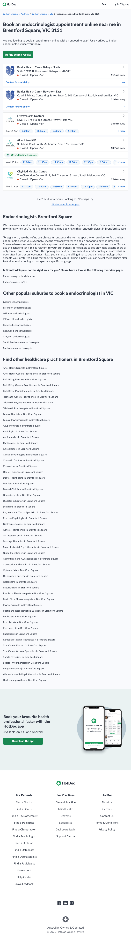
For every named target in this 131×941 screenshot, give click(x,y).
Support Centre (65, 836)
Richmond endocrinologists (17, 331)
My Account (24, 870)
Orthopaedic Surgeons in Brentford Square (25, 576)
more (121, 131)
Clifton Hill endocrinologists (17, 319)
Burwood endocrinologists (17, 325)
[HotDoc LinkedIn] (65, 903)
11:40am (42, 187)
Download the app (23, 741)
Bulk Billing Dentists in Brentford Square (24, 379)
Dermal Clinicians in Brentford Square (23, 489)
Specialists (65, 822)
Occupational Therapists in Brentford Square (26, 564)
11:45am (58, 162)
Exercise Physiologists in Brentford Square (25, 518)
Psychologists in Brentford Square (21, 628)
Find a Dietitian (24, 843)
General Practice (66, 802)
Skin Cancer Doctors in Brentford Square (24, 645)
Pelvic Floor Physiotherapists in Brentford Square (28, 599)
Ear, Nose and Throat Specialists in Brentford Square (30, 512)
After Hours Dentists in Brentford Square (25, 368)
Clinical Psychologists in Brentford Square (25, 455)
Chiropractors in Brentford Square (21, 449)
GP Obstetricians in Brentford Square (22, 536)
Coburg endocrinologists (15, 302)
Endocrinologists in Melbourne (19, 276)
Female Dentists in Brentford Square (22, 414)
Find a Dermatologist (24, 856)
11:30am (42, 162)
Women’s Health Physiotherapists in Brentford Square (31, 674)
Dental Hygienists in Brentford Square (23, 472)
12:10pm (88, 187)
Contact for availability (65, 82)
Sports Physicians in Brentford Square (23, 657)
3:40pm (41, 131)
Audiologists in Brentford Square (20, 431)
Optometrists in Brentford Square (20, 570)
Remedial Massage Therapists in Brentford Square (29, 640)
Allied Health (65, 809)
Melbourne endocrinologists (17, 348)
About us (106, 802)
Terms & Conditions (107, 822)
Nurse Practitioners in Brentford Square (24, 553)
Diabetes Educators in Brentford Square (24, 501)
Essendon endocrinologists (17, 308)
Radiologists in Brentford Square (20, 634)
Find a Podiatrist (24, 822)
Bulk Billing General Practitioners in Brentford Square (31, 385)
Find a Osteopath (24, 850)
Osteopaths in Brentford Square (20, 582)
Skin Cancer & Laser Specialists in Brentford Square (30, 651)
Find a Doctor (24, 802)
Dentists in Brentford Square (18, 483)
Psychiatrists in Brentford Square (20, 622)
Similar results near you (65, 204)
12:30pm (88, 162)
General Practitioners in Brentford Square (25, 530)
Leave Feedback (24, 884)
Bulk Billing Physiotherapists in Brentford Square (28, 391)
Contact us (106, 816)
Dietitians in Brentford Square (19, 507)
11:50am (57, 187)
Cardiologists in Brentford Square (20, 443)
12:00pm (73, 162)
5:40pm (72, 131)
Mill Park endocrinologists (16, 313)
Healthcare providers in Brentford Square (24, 680)
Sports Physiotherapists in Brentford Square (26, 663)
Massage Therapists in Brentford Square (24, 541)
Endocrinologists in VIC (42, 14)
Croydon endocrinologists (16, 337)
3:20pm (26, 131)
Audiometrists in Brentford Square (21, 437)
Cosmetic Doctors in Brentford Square (23, 460)
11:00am (27, 162)
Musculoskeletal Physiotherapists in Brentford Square (31, 547)
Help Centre (24, 877)
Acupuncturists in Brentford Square (21, 426)
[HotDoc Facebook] (59, 903)
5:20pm (57, 131)
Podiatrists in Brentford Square (19, 616)
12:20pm (103, 187)
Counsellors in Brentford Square (20, 466)
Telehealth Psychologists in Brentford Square (26, 408)
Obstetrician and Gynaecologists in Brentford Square (30, 559)
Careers (107, 809)
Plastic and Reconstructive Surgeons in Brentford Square (33, 611)
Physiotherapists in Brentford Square (22, 605)
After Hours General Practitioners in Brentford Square (31, 374)
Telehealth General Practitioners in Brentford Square (30, 397)
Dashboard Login (65, 829)
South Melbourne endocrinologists (21, 342)
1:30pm (104, 162)
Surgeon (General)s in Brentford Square (23, 669)
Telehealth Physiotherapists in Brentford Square (28, 403)
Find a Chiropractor (24, 829)
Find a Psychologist (24, 836)
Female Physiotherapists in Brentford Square (26, 420)
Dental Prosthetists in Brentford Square (24, 478)
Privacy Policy (106, 829)
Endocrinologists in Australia (16, 14)
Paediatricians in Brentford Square (21, 588)
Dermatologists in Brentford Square (21, 495)
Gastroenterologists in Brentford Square (24, 524)
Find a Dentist (24, 809)
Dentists (66, 816)
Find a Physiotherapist (24, 816)
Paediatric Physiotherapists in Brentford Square (28, 593)
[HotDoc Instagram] (72, 903)
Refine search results (18, 54)
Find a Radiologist (24, 863)
